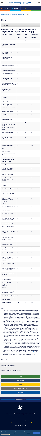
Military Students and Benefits (22, 12)
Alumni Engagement (20, 380)
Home (2, 12)
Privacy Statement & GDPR (14, 422)
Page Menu (20, 25)
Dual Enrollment (20, 392)
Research (20, 384)
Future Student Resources (8, 366)
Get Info (15, 8)
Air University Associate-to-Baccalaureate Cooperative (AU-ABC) (13, 14)
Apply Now (5, 8)
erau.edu (20, 408)
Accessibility (29, 422)
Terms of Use (23, 422)
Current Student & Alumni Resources (11, 371)
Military (20, 376)
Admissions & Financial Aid (10, 12)
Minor (34, 351)
